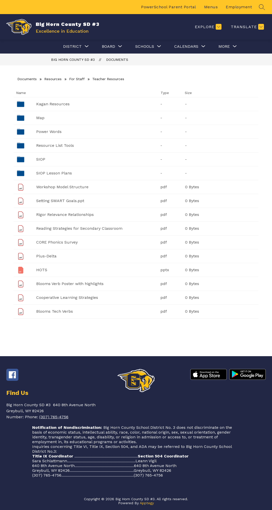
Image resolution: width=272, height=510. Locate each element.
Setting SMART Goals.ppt (60, 200)
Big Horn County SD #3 (73, 60)
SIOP (40, 159)
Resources (53, 79)
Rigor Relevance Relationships (65, 214)
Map (40, 117)
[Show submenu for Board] (108, 46)
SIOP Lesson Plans (54, 173)
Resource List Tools (55, 145)
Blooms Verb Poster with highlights (70, 283)
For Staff (77, 79)
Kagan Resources (53, 104)
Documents (117, 60)
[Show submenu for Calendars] (186, 46)
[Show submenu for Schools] (144, 46)
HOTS (41, 269)
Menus (211, 7)
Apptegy (147, 503)
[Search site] (262, 7)
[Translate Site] (247, 27)
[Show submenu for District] (72, 46)
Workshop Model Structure (62, 186)
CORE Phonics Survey (57, 242)
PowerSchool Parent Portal (168, 7)
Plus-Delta (46, 256)
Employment (239, 7)
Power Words (49, 131)
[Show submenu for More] (224, 46)
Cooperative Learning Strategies (67, 297)
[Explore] (207, 27)
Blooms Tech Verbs (54, 311)
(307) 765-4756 (53, 416)
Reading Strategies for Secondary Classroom (79, 228)
